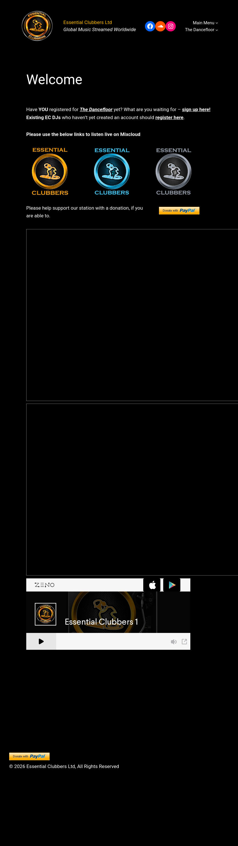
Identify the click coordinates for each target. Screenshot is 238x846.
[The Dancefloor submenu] (216, 30)
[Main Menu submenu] (216, 22)
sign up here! (196, 109)
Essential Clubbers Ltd (87, 22)
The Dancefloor (96, 109)
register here (169, 117)
